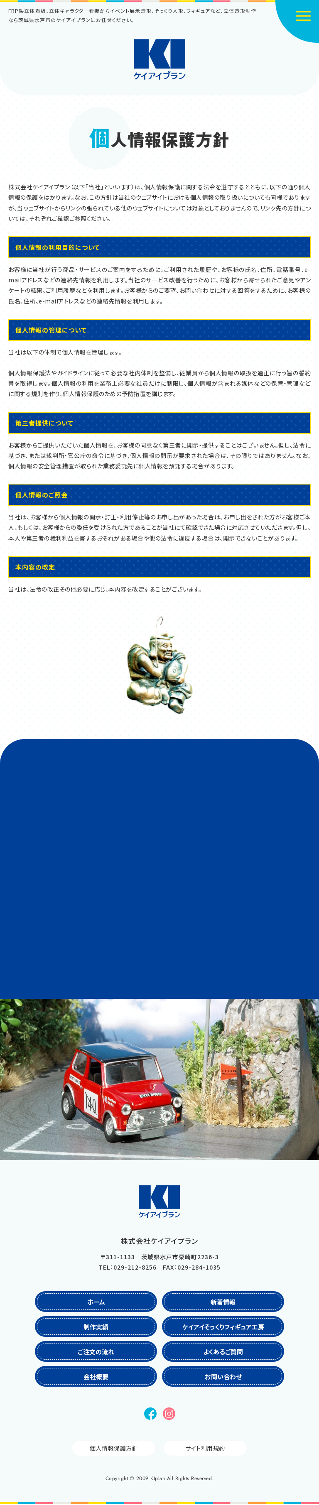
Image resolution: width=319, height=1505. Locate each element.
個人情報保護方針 (114, 1448)
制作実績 (95, 1326)
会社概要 (95, 1376)
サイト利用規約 (205, 1448)
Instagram (169, 1413)
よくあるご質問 (223, 1351)
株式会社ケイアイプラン (160, 59)
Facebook (150, 1413)
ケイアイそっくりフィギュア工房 (223, 1326)
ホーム (96, 1301)
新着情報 (223, 1301)
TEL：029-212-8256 (127, 1267)
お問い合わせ (223, 1376)
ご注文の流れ (96, 1351)
